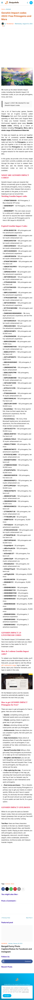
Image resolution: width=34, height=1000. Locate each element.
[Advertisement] (17, 48)
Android (8, 9)
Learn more (25, 992)
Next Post (29, 917)
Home (3, 9)
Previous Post (6, 917)
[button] (2, 2)
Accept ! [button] (7, 995)
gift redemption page (8, 665)
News (12, 883)
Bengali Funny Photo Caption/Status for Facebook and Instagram (16, 949)
